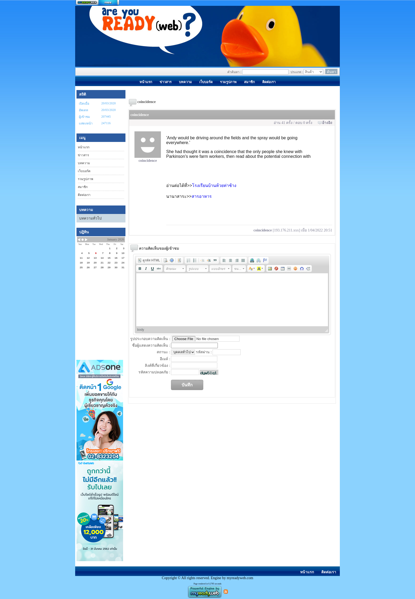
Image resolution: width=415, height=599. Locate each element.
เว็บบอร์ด (84, 171)
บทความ (84, 163)
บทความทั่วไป (90, 218)
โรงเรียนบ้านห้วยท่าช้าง (214, 185)
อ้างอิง (327, 123)
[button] (149, 260)
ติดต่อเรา (84, 195)
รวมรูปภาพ (85, 179)
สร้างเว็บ (97, 3)
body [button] (140, 330)
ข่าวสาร (83, 155)
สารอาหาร (202, 196)
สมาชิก (83, 187)
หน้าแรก (83, 147)
